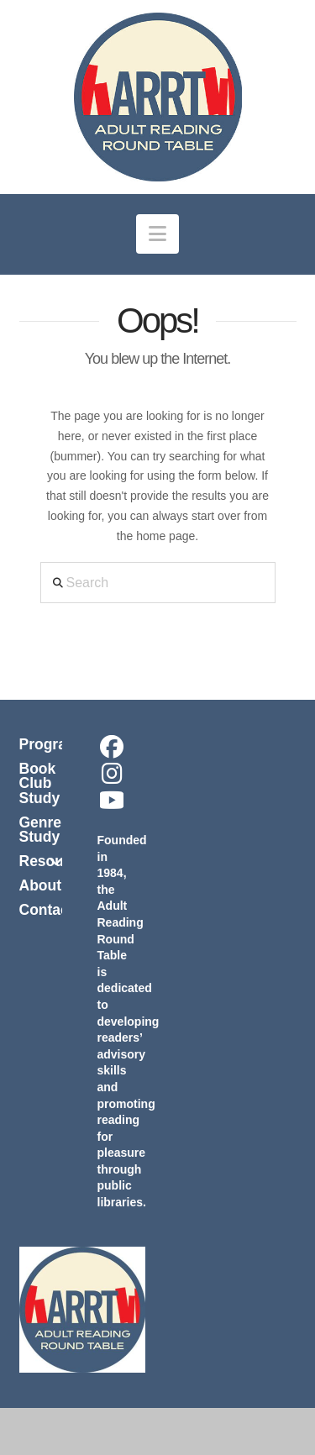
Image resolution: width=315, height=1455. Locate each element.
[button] (157, 234)
